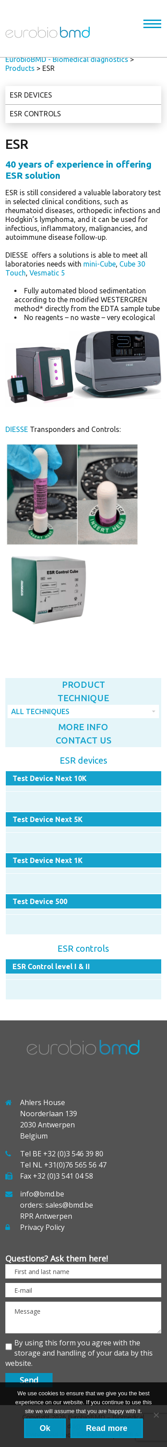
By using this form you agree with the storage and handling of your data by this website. (79, 1353)
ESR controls (35, 114)
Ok (45, 1428)
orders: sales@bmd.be (56, 1205)
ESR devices (31, 95)
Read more (106, 1428)
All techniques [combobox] (40, 711)
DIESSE (16, 429)
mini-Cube (99, 264)
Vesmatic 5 (47, 273)
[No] (155, 1414)
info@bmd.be (42, 1194)
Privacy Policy (42, 1227)
